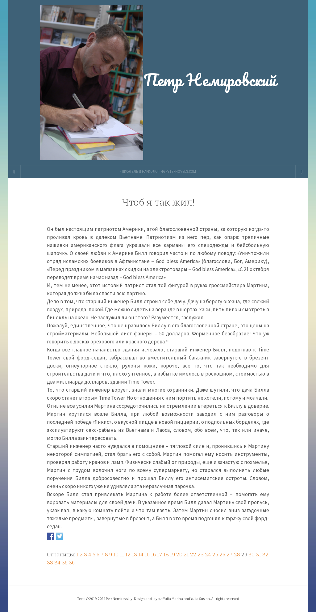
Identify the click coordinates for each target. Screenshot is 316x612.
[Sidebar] (14, 171)
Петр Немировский (158, 82)
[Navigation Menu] (301, 171)
